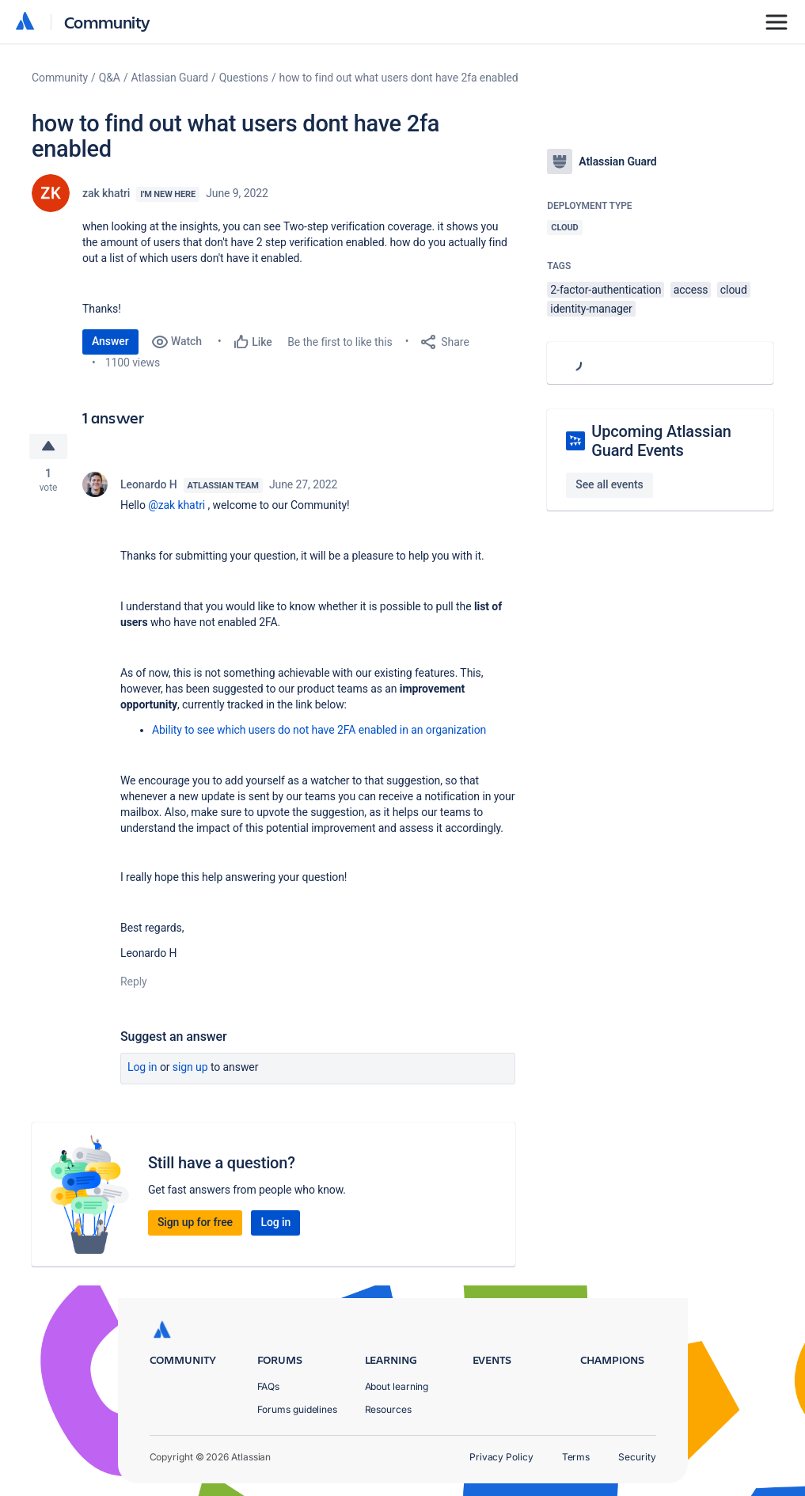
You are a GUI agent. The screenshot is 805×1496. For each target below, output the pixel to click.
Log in (142, 1067)
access (691, 289)
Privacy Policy (501, 1457)
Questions (243, 77)
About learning (397, 1386)
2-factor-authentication (605, 289)
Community (107, 21)
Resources (388, 1409)
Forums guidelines (297, 1409)
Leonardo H (148, 484)
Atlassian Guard (169, 77)
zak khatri (106, 193)
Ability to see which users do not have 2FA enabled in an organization (319, 729)
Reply (133, 981)
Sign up (190, 1067)
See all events (609, 484)
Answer (110, 341)
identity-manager (591, 308)
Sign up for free (195, 1222)
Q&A (109, 77)
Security (636, 1457)
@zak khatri (176, 505)
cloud (733, 289)
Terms (576, 1457)
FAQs (268, 1386)
